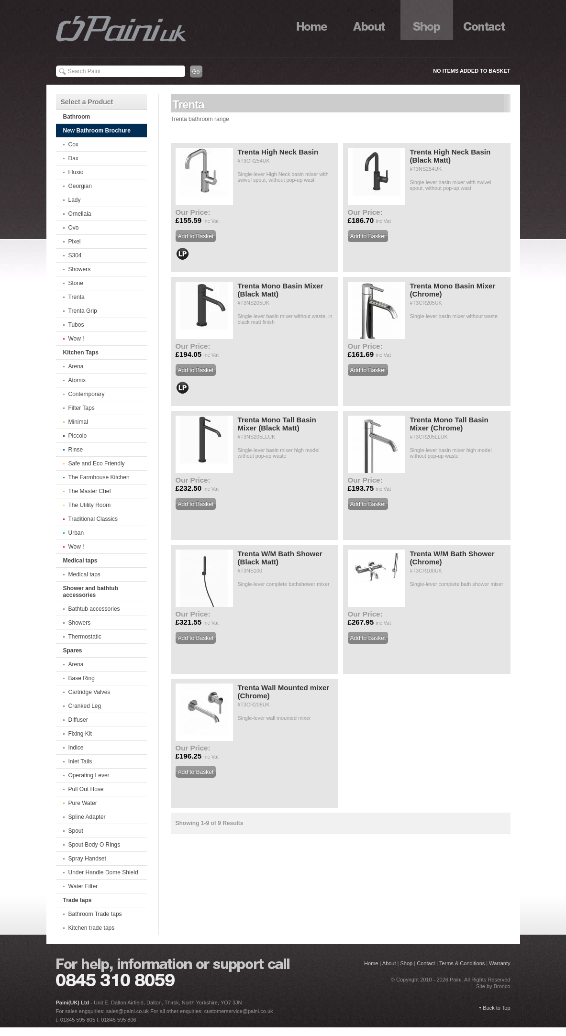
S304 (75, 255)
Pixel (74, 241)
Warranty (499, 963)
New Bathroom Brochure (97, 130)
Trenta (76, 297)
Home (312, 20)
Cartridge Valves (89, 692)
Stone (75, 283)
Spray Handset (87, 858)
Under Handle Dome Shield (103, 872)
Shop (426, 20)
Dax (73, 158)
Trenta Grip (82, 311)
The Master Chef (89, 491)
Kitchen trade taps (91, 928)
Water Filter (83, 886)
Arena (76, 366)
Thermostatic (84, 636)
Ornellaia (79, 213)
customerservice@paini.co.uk (238, 1011)
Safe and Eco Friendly (96, 463)
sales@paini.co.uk (127, 1011)
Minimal (78, 422)
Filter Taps (81, 408)
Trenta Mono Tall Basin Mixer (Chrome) (449, 424)
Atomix (77, 380)
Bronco (502, 986)
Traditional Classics (93, 519)
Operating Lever (89, 775)
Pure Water (82, 803)
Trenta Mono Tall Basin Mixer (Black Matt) (277, 424)
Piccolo (77, 435)
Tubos (76, 324)
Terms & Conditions (462, 963)
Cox (73, 144)
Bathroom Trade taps (95, 914)
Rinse (75, 449)
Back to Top (496, 1008)
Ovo (73, 227)
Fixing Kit (80, 733)
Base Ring (81, 678)
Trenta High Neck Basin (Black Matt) (450, 156)
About (369, 20)
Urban (76, 532)
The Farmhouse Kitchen (99, 477)
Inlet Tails (80, 761)
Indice (76, 747)
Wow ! (76, 338)
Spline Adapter (87, 817)
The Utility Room (89, 505)
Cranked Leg (84, 706)
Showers (79, 269)
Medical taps (84, 574)
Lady (74, 200)
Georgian (80, 186)
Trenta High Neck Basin (278, 152)
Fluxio (76, 172)
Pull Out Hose (86, 789)
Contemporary (86, 394)
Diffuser (78, 719)
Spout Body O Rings (94, 844)
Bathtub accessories (94, 609)
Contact (484, 20)
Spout (75, 830)
